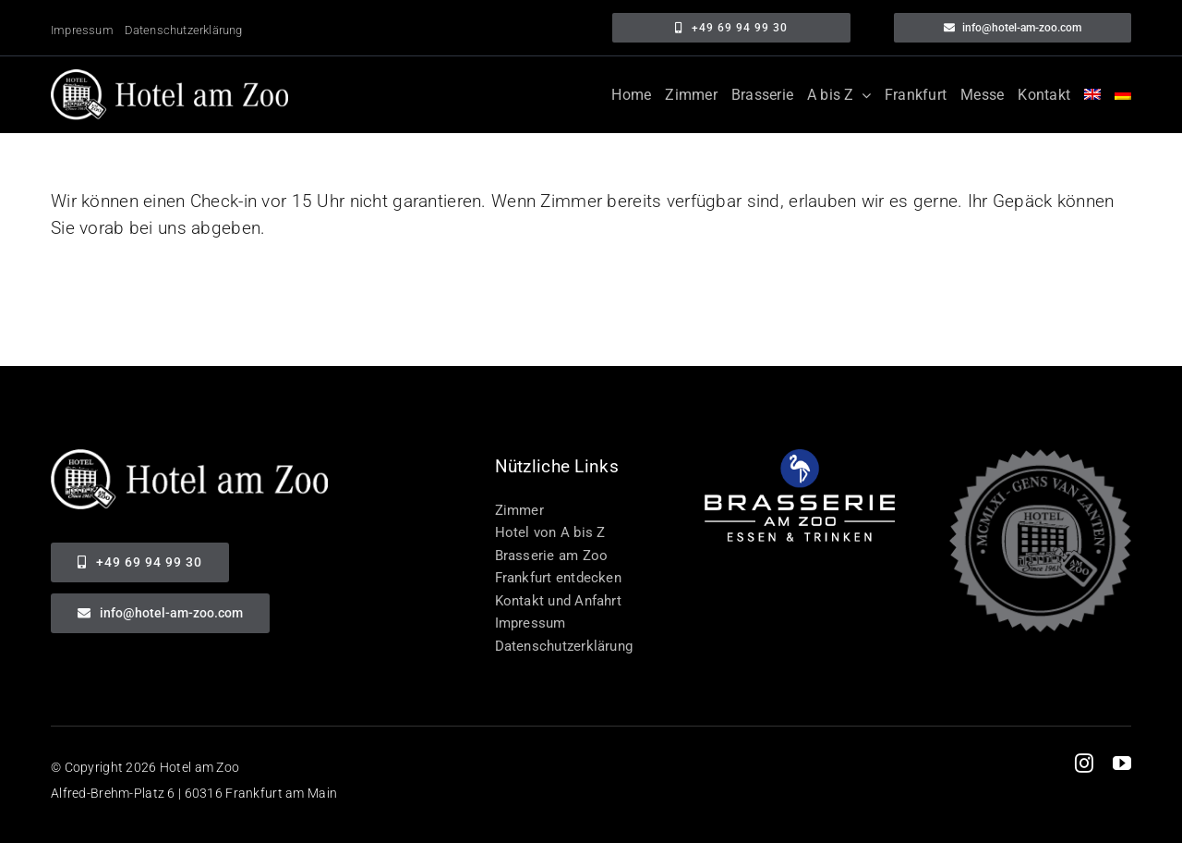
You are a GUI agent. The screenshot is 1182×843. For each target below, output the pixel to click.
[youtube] (1122, 763)
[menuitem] (1092, 95)
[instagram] (1084, 763)
